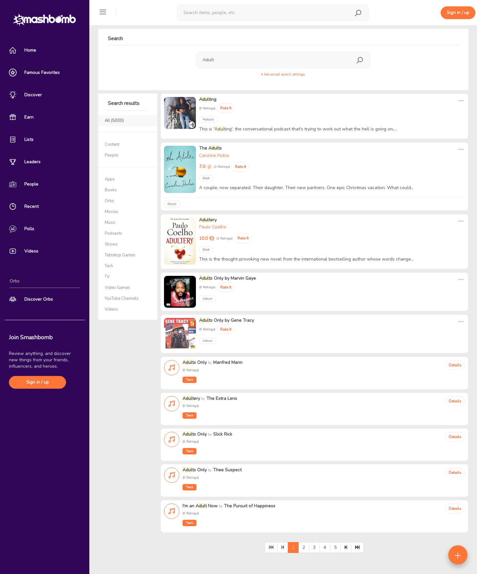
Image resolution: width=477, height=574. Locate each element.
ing (207, 99)
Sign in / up (37, 382)
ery (208, 220)
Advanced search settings (283, 74)
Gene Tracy (242, 320)
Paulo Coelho (212, 227)
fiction (172, 204)
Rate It (225, 108)
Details (455, 365)
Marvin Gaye (243, 278)
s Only (211, 278)
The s (210, 148)
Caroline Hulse (214, 155)
